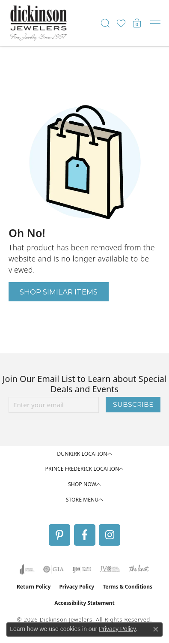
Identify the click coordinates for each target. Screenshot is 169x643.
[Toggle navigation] (155, 23)
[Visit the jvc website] (110, 569)
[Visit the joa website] (27, 569)
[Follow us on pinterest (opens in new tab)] (59, 535)
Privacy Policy (76, 586)
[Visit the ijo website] (82, 569)
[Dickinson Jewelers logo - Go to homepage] (38, 23)
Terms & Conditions (127, 586)
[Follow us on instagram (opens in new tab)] (109, 535)
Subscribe (133, 404)
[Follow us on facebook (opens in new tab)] (84, 535)
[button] (105, 23)
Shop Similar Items (59, 291)
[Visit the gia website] (53, 569)
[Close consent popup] (155, 629)
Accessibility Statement (84, 603)
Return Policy (34, 586)
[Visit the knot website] (138, 569)
